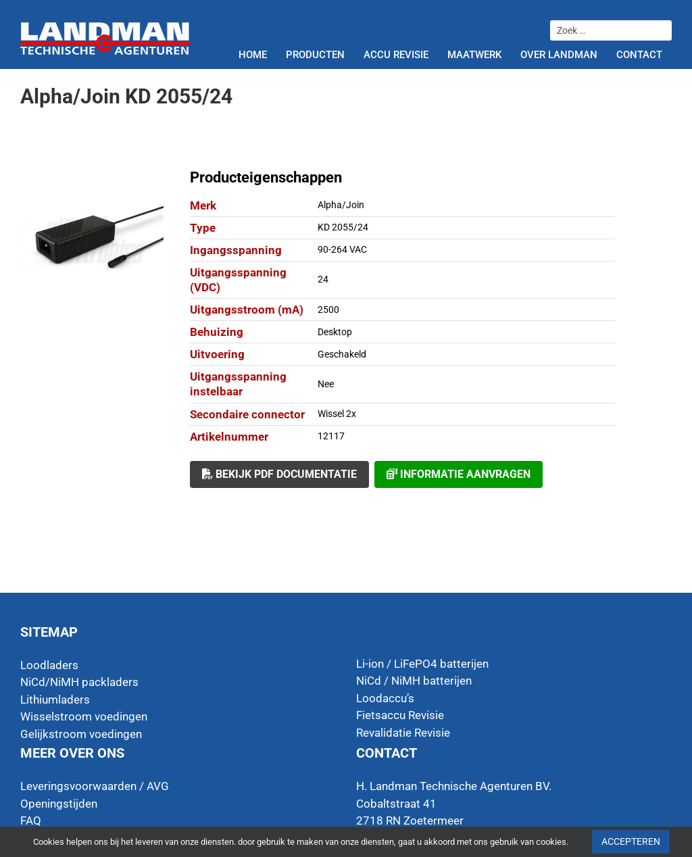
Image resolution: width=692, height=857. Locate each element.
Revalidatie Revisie (403, 732)
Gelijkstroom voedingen (81, 734)
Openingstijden (58, 803)
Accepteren (630, 841)
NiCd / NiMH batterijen (414, 680)
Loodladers (49, 665)
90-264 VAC (342, 249)
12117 (331, 436)
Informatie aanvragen (458, 474)
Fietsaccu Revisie (400, 715)
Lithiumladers (55, 699)
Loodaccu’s (385, 698)
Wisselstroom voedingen (83, 716)
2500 (328, 309)
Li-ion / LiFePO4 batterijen (422, 663)
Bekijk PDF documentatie (279, 474)
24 (323, 279)
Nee (326, 383)
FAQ (30, 820)
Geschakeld (342, 354)
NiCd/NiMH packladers (79, 682)
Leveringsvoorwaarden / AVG (94, 786)
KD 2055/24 (343, 227)
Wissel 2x (337, 413)
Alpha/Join (341, 204)
